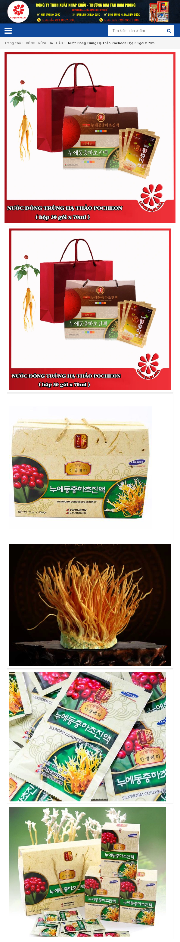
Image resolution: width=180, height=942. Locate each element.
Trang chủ (13, 43)
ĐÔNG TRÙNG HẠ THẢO (44, 43)
